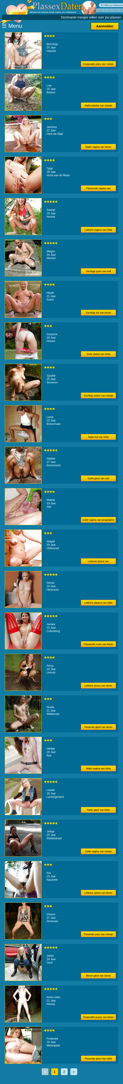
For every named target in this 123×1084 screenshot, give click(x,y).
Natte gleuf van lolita (98, 810)
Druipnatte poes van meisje (98, 64)
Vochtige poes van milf (98, 271)
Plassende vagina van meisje (98, 189)
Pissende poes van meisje (98, 934)
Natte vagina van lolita (98, 768)
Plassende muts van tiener (98, 644)
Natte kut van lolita (98, 437)
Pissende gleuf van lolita (98, 1058)
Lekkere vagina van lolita (98, 229)
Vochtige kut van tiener (98, 312)
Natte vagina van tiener (98, 146)
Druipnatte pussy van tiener (98, 1017)
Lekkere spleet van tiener (98, 892)
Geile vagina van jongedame (98, 519)
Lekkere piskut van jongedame (98, 562)
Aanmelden (104, 26)
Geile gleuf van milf (98, 478)
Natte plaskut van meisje (98, 105)
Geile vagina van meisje (98, 851)
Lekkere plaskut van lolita (98, 602)
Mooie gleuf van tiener (98, 975)
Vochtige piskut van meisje (98, 395)
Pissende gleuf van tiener (98, 727)
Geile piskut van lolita (98, 354)
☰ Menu (12, 26)
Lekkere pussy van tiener (98, 685)
